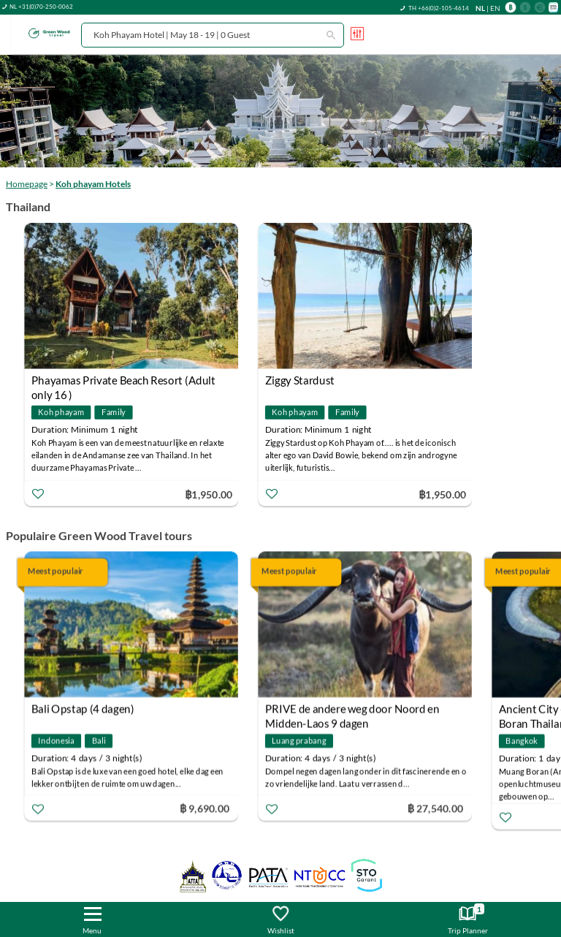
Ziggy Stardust (300, 380)
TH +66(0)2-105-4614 (438, 8)
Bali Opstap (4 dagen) (82, 709)
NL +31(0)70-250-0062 (41, 6)
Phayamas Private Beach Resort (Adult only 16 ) (123, 381)
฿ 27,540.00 (435, 808)
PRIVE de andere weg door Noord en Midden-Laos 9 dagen (352, 710)
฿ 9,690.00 (204, 808)
